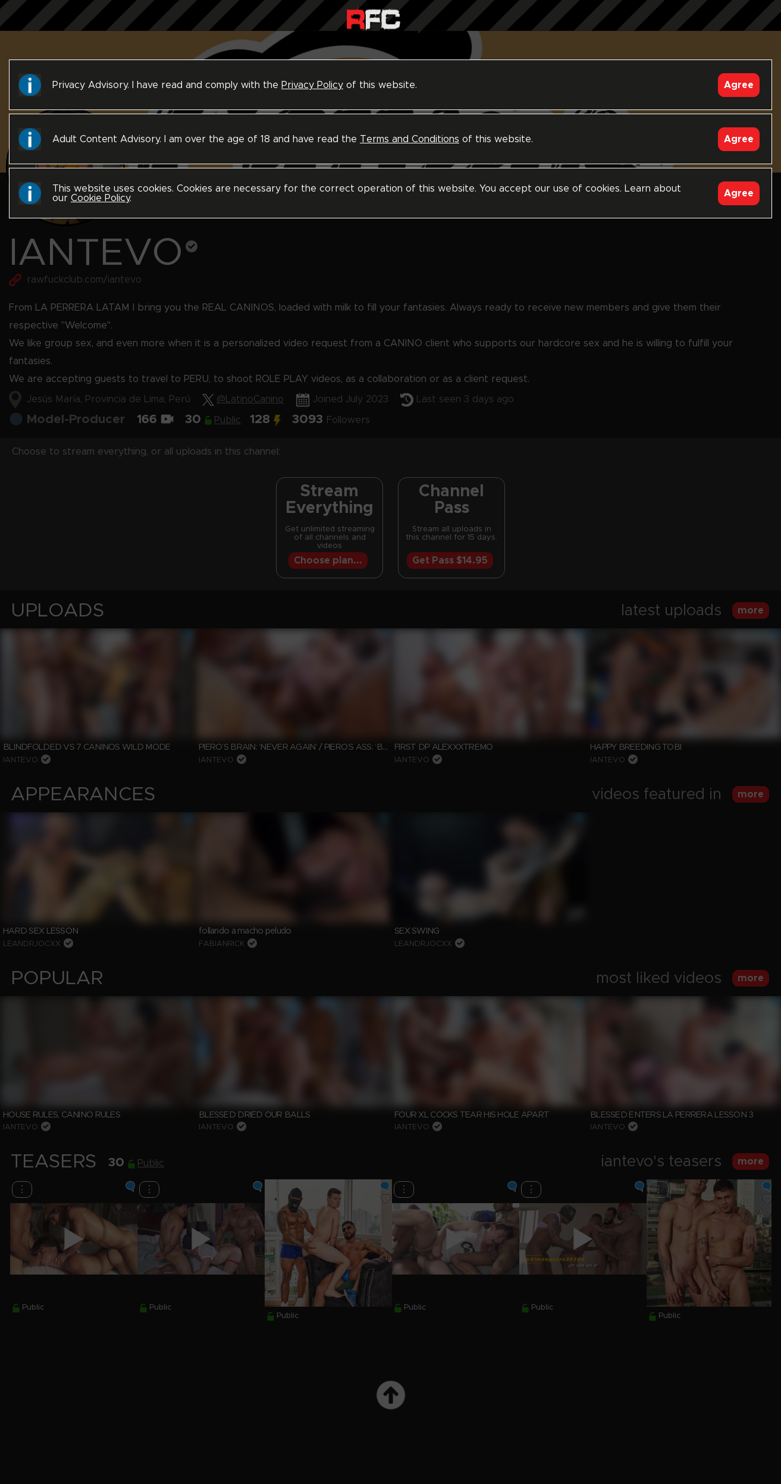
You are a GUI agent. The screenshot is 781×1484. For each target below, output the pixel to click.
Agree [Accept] (739, 85)
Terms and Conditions (409, 139)
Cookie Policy (100, 198)
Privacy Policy (312, 85)
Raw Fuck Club (373, 18)
